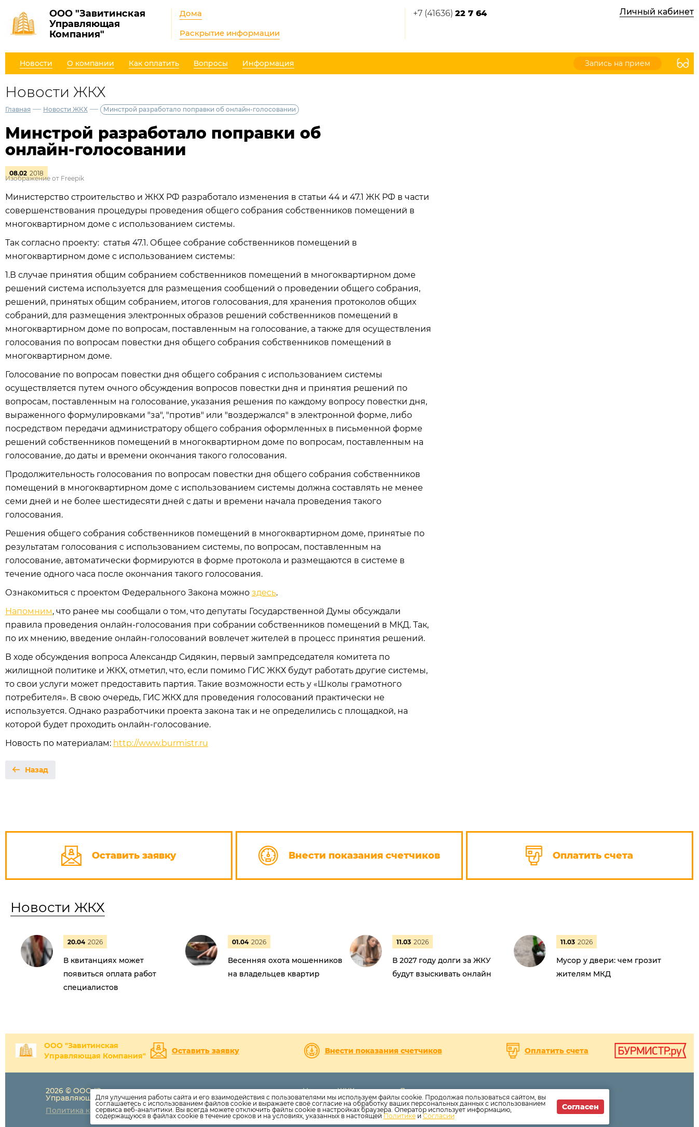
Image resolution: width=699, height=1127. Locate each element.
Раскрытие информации (230, 33)
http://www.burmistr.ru (160, 743)
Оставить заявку (205, 1050)
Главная (18, 109)
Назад (36, 770)
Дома (191, 13)
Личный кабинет (657, 12)
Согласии (439, 1116)
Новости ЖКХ (65, 109)
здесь (264, 593)
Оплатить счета (556, 1050)
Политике (399, 1116)
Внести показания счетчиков (383, 1050)
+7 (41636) (450, 13)
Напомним (28, 611)
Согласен (580, 1106)
